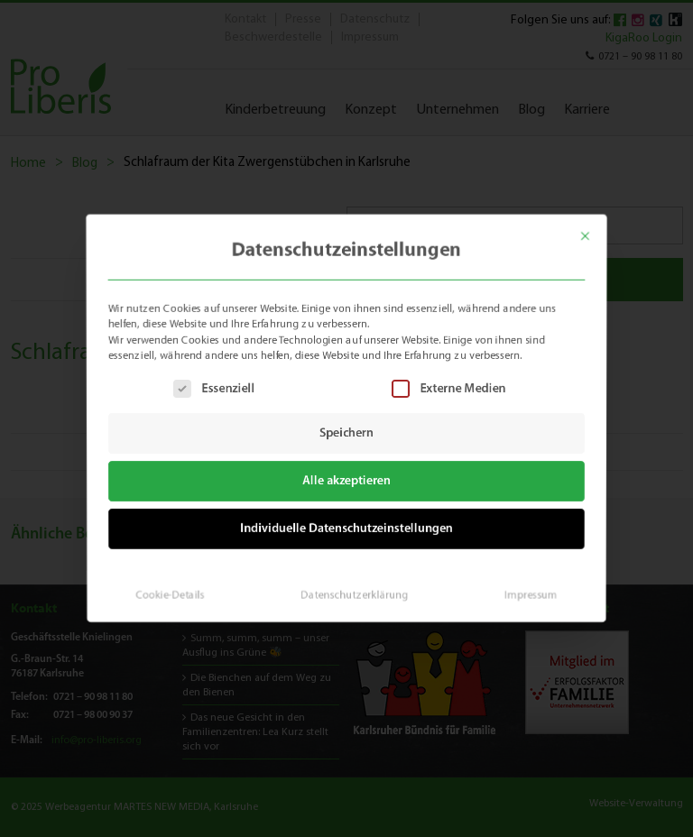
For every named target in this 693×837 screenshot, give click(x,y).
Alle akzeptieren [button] (347, 480)
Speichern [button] (346, 433)
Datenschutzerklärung (353, 588)
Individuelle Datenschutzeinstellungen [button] (347, 526)
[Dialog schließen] (595, 228)
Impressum (524, 588)
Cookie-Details (176, 588)
